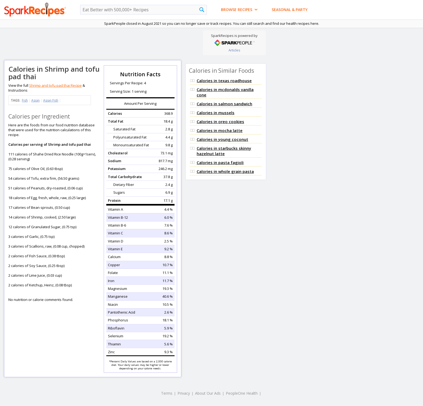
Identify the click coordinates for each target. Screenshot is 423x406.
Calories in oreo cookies (220, 121)
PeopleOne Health (242, 393)
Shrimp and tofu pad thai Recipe (55, 85)
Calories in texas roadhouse (224, 80)
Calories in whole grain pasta (225, 171)
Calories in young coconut (222, 139)
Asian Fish (50, 100)
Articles (234, 50)
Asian (35, 100)
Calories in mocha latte (220, 130)
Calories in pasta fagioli (220, 162)
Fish (25, 100)
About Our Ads (208, 393)
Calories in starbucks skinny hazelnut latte (224, 150)
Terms (166, 393)
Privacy (184, 393)
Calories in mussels (215, 112)
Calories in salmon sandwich (224, 103)
